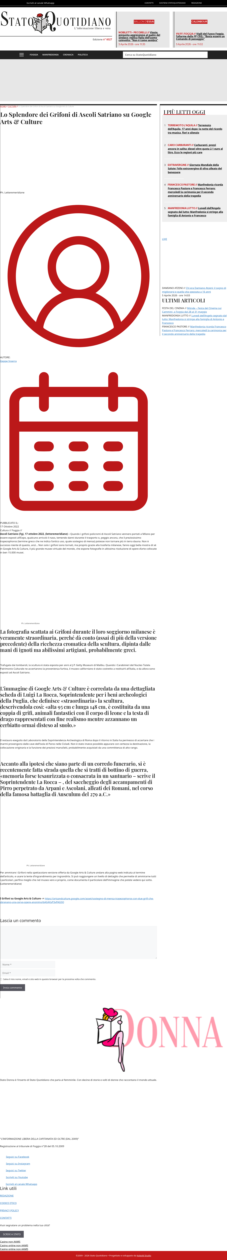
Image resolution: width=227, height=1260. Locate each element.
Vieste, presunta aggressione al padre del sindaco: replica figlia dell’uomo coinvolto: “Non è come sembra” (139, 36)
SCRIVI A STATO (12, 1234)
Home (3, 106)
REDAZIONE (196, 3)
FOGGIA (34, 54)
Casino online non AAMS (14, 1245)
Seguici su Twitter (16, 1170)
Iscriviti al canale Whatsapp (21, 1184)
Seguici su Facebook (17, 1156)
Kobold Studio (144, 1255)
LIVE (164, 239)
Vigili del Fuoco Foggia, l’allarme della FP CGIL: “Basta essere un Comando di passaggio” (200, 36)
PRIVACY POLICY (9, 1210)
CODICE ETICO (8, 1203)
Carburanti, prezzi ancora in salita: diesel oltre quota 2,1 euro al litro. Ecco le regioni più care (195, 148)
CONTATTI (149, 3)
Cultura (12, 106)
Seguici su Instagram (18, 1163)
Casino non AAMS (10, 1241)
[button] (21, 54)
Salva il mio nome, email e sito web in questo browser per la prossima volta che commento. (49, 979)
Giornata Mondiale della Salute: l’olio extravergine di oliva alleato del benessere (195, 168)
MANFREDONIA (50, 54)
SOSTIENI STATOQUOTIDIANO (172, 3)
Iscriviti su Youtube (17, 1177)
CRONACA (68, 54)
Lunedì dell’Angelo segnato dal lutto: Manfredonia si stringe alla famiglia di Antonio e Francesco (195, 211)
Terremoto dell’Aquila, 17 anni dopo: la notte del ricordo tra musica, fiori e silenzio (195, 129)
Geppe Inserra (8, 361)
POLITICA (83, 54)
